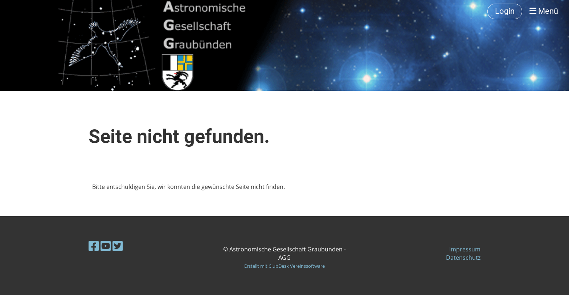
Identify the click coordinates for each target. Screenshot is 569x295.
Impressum (464, 249)
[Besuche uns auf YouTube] (106, 246)
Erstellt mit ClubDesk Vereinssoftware (284, 266)
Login (505, 11)
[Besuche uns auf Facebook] (94, 246)
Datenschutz (463, 258)
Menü (543, 11)
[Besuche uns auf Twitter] (117, 246)
